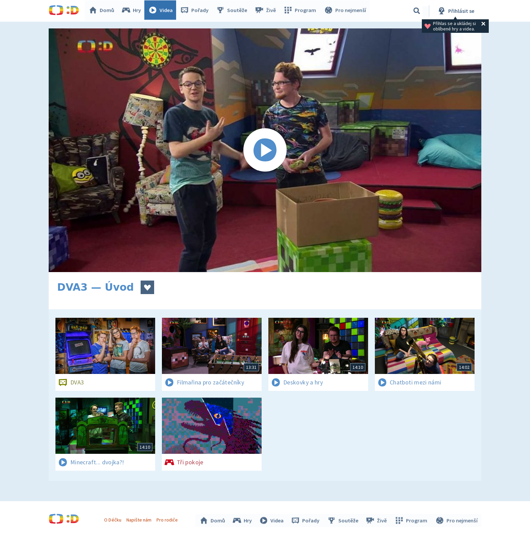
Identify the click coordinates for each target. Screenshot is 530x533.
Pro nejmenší (345, 11)
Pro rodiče (168, 519)
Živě (267, 11)
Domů (103, 11)
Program (300, 11)
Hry (133, 11)
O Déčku (113, 519)
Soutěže (233, 11)
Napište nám (139, 519)
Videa (162, 11)
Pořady (196, 11)
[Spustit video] (265, 150)
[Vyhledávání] (417, 11)
